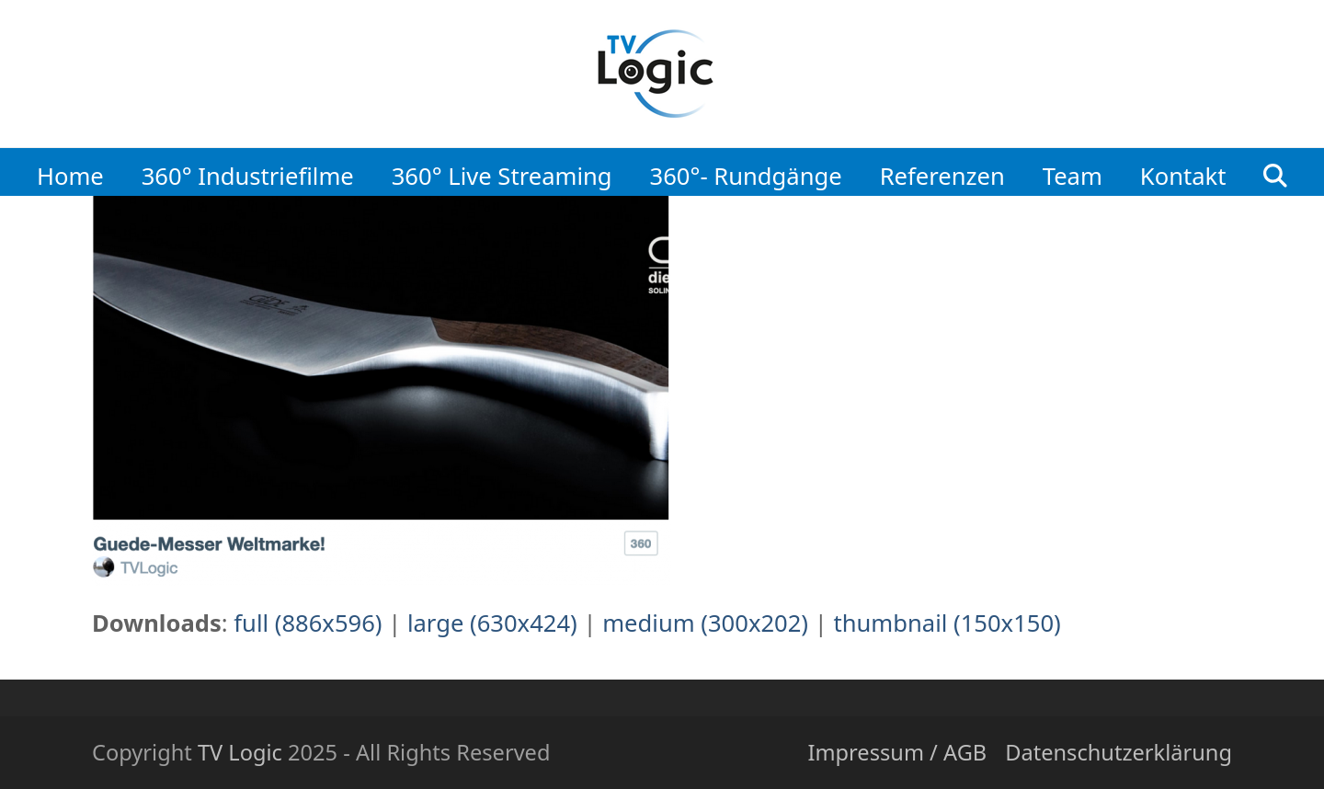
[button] (1276, 171)
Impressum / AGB (897, 752)
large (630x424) (492, 623)
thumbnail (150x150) (946, 623)
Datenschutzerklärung (1118, 752)
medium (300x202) (705, 623)
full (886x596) (308, 623)
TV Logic (240, 752)
